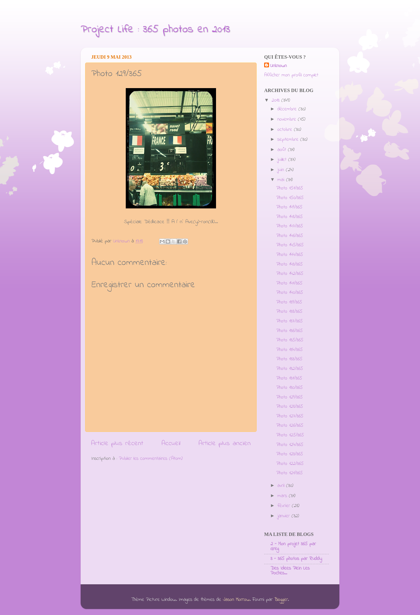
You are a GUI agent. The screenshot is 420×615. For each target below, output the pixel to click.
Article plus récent (117, 443)
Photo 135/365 (289, 340)
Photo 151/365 (289, 188)
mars (283, 496)
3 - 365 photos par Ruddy (296, 558)
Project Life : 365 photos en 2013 (155, 30)
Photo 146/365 (289, 235)
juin (281, 170)
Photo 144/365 (289, 254)
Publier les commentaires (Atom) (151, 458)
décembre (287, 109)
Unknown (278, 66)
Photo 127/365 (289, 416)
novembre (287, 119)
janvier (284, 516)
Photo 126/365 (289, 425)
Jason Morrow (236, 599)
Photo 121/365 (289, 473)
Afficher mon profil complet (291, 75)
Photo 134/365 (289, 349)
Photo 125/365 (290, 435)
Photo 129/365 (289, 397)
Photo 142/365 (289, 273)
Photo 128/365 (289, 406)
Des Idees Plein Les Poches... (290, 571)
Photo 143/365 (289, 264)
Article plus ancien (225, 443)
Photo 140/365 (289, 292)
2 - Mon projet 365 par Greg (293, 546)
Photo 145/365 (290, 245)
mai (281, 179)
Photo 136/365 (289, 330)
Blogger (281, 599)
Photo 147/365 (289, 226)
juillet (282, 159)
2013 (276, 100)
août (282, 149)
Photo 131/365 (289, 378)
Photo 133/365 (289, 359)
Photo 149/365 (289, 207)
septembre (288, 139)
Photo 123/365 (289, 454)
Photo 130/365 (289, 387)
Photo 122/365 (290, 463)
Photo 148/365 (289, 216)
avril (281, 485)
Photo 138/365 (289, 311)
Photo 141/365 (289, 283)
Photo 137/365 (289, 321)
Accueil (171, 443)
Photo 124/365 (289, 444)
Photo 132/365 (289, 368)
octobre (285, 129)
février (284, 505)
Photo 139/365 (289, 302)
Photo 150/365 (290, 197)
